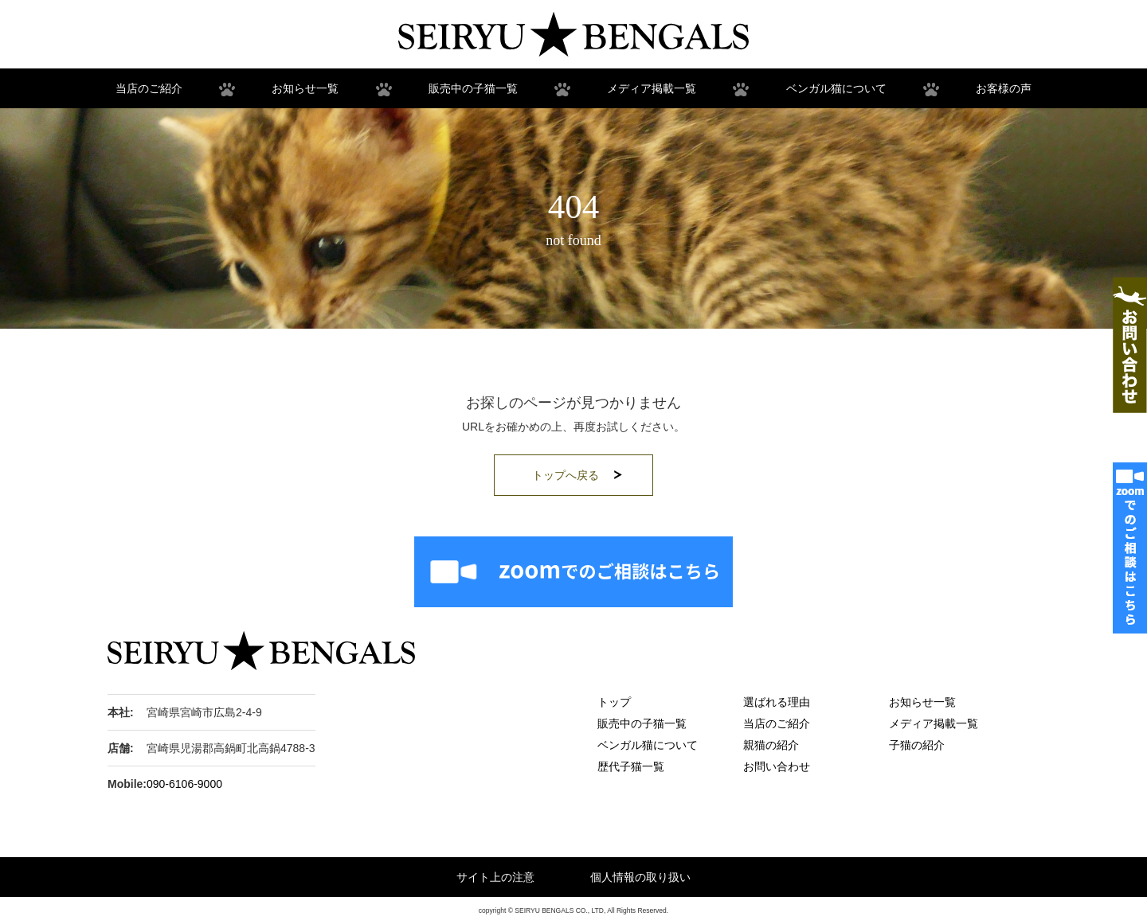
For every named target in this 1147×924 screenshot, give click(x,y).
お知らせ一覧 (305, 88)
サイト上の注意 (495, 877)
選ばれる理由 (776, 702)
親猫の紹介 (771, 745)
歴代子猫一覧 (630, 766)
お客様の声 (1004, 88)
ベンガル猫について (836, 88)
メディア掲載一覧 (651, 88)
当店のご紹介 (148, 88)
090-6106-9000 (184, 784)
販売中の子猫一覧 (473, 88)
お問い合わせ (776, 766)
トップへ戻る (565, 475)
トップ (614, 702)
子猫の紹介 (917, 745)
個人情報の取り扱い (640, 877)
